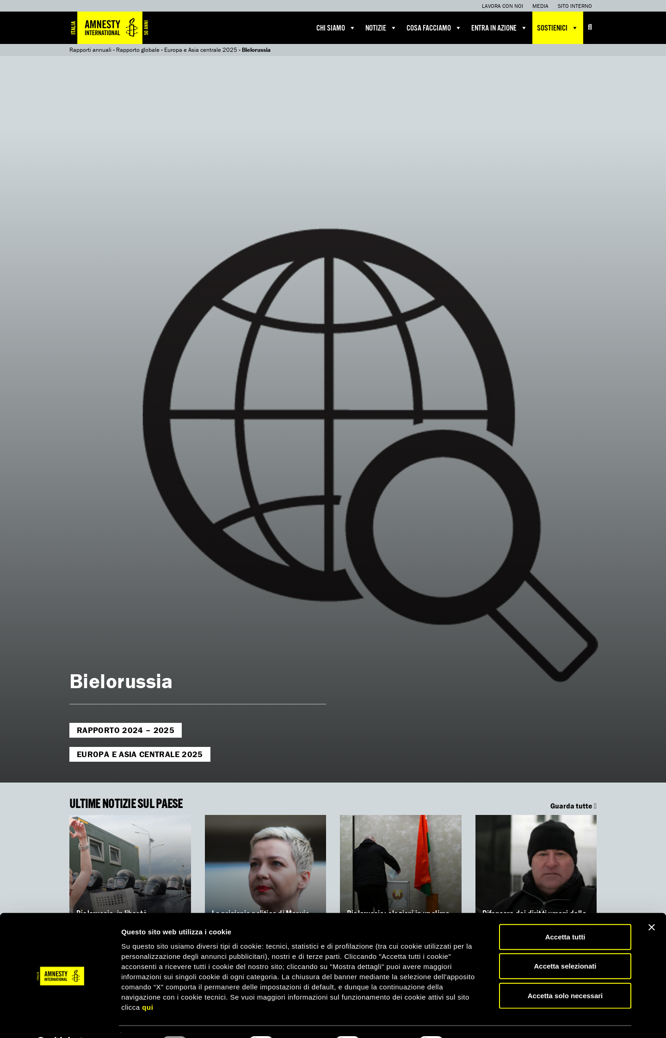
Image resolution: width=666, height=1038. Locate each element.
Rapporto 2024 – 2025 (125, 730)
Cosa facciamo (434, 28)
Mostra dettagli (487, 1020)
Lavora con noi (502, 5)
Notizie (381, 28)
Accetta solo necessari (565, 971)
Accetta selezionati (565, 942)
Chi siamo (336, 28)
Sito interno (575, 5)
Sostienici (558, 28)
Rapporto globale (138, 50)
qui (147, 983)
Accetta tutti (565, 912)
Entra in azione (499, 28)
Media (540, 5)
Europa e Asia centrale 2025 (200, 50)
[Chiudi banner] (651, 903)
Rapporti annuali (90, 50)
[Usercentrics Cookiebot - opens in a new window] (59, 1020)
